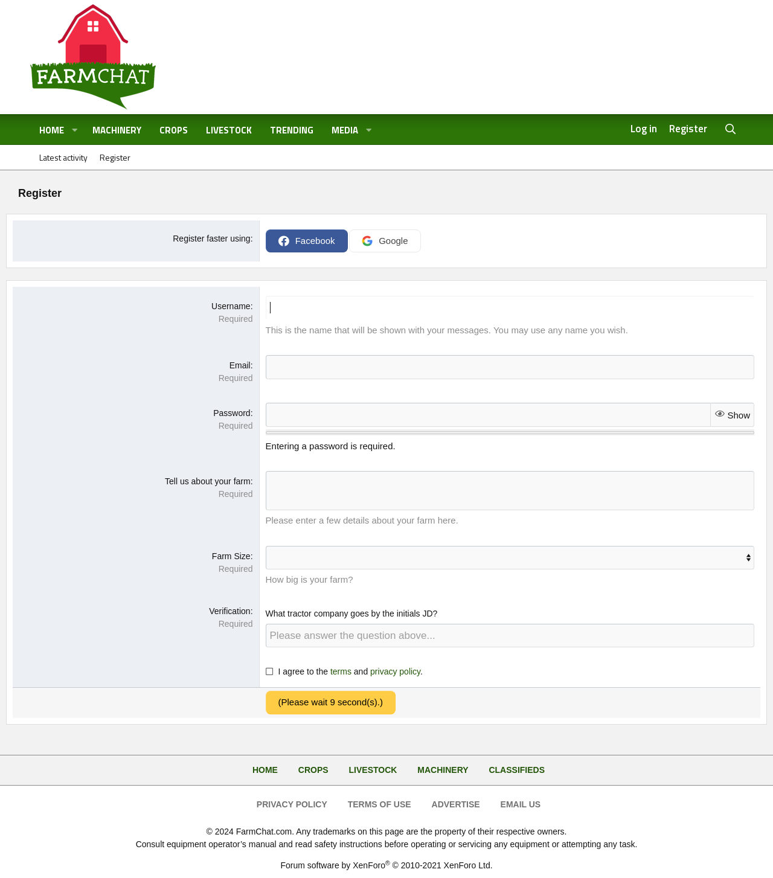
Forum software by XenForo (386, 865)
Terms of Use (379, 804)
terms (340, 671)
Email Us (521, 804)
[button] (74, 131)
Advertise (456, 804)
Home (51, 130)
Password (231, 413)
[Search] (731, 129)
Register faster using (211, 238)
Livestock (229, 130)
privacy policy (395, 671)
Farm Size (231, 556)
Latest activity (63, 157)
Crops (173, 130)
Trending (291, 130)
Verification (229, 611)
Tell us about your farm (208, 481)
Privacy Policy (292, 804)
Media (345, 130)
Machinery (116, 130)
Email (240, 365)
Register (115, 157)
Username (231, 306)
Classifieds (517, 770)
